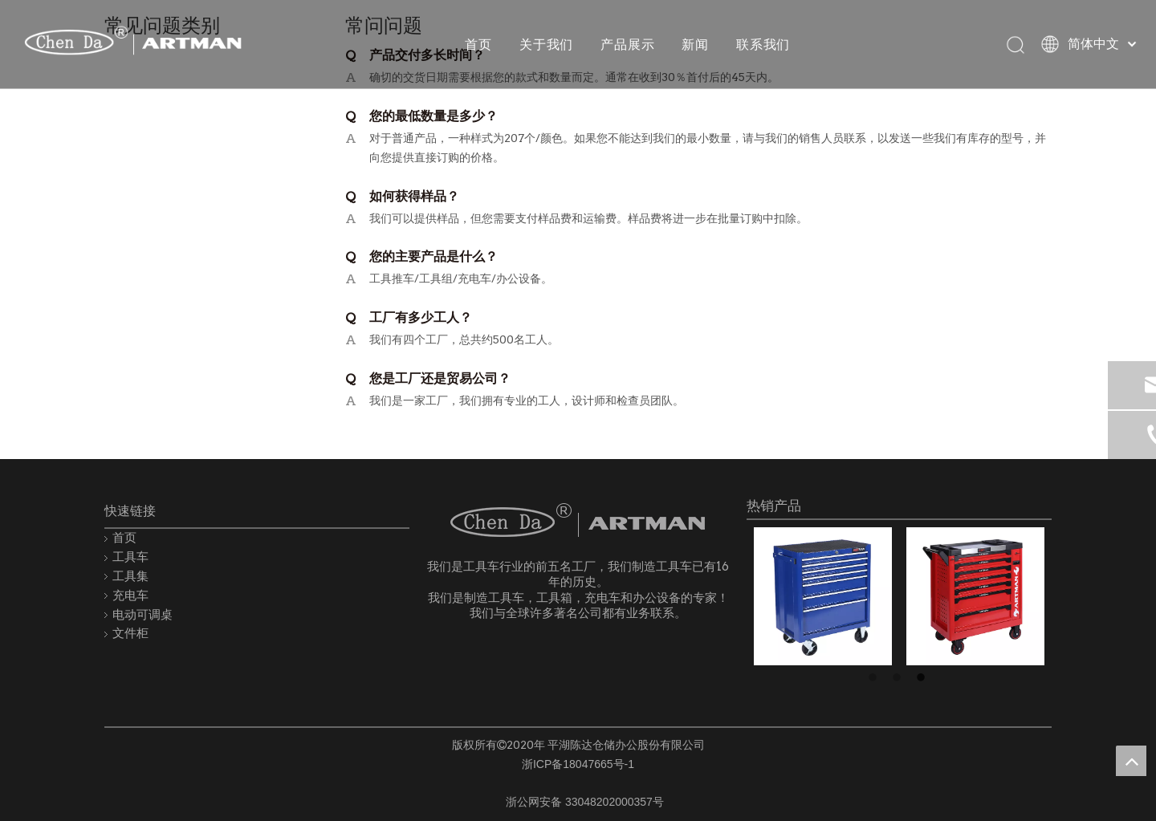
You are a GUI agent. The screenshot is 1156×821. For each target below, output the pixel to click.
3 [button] (923, 678)
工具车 (130, 556)
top (1131, 761)
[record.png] (482, 799)
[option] (823, 596)
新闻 (694, 44)
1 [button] (875, 678)
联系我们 (762, 44)
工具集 (130, 576)
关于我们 (545, 44)
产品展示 (626, 44)
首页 (477, 44)
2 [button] (899, 678)
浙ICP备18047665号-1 (578, 764)
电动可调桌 (142, 614)
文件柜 (130, 633)
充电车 (130, 595)
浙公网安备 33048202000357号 (585, 801)
